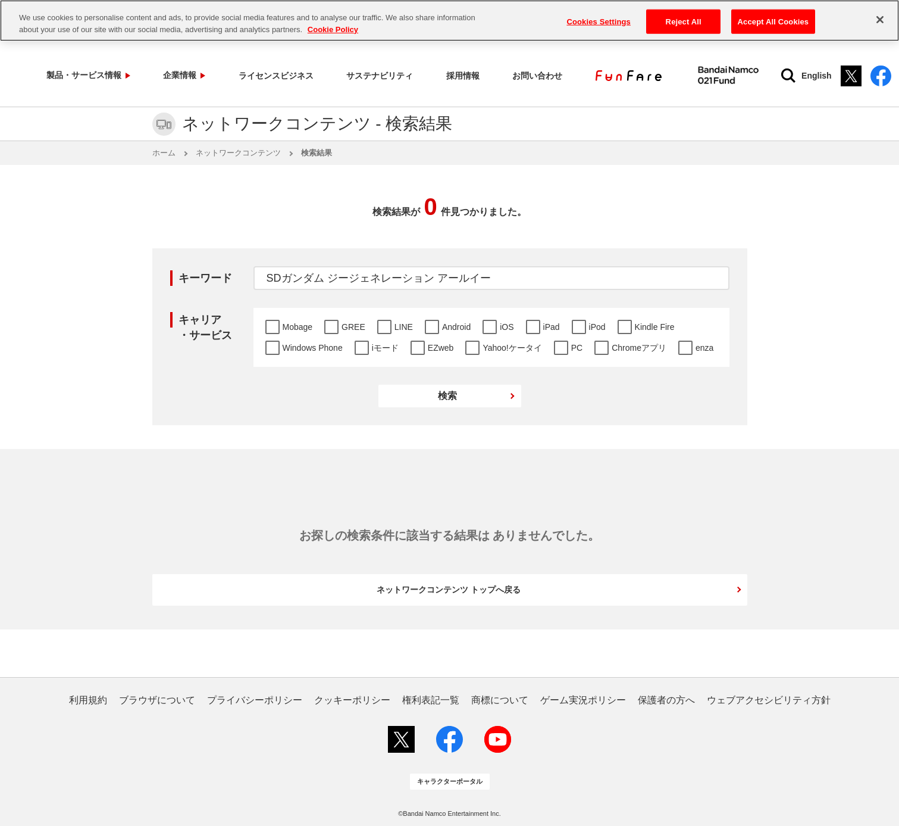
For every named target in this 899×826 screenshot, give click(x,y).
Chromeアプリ (639, 348)
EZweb (441, 348)
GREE (353, 327)
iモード (385, 348)
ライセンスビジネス (245, 75)
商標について (499, 700)
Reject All (683, 21)
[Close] (880, 20)
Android (456, 327)
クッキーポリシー (352, 700)
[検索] (760, 75)
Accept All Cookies (773, 21)
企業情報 (162, 75)
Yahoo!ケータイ (512, 348)
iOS (506, 327)
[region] (449, 20)
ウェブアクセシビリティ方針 (769, 700)
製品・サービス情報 (78, 75)
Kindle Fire (655, 327)
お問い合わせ (466, 75)
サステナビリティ (338, 75)
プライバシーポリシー (254, 700)
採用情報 (407, 75)
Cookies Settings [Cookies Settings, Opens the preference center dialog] (598, 21)
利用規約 (88, 700)
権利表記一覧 (430, 700)
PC (576, 348)
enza (704, 348)
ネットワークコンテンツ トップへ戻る (449, 589)
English (788, 75)
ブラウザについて (157, 700)
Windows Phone (313, 348)
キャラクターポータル (450, 781)
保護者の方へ (666, 700)
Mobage (298, 327)
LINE (403, 327)
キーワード (205, 278)
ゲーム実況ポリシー (583, 700)
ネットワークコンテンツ (238, 152)
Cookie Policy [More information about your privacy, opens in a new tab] (333, 29)
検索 (447, 396)
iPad (551, 327)
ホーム (164, 152)
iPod (597, 327)
